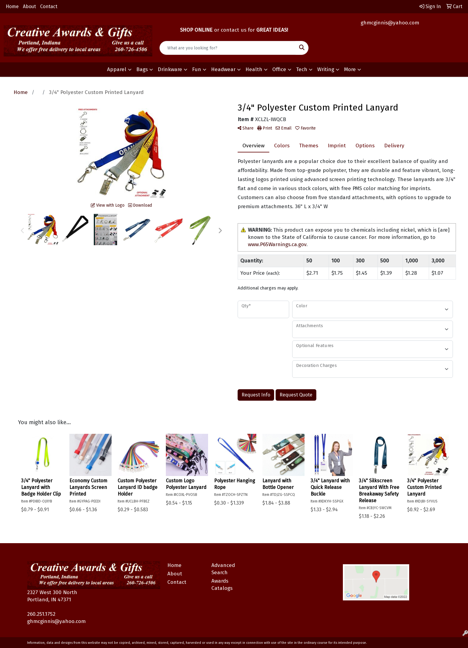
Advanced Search (223, 569)
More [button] (350, 69)
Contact (48, 6)
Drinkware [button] (170, 69)
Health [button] (253, 69)
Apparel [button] (116, 69)
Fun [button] (196, 69)
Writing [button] (325, 69)
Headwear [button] (223, 69)
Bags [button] (142, 69)
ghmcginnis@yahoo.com (390, 23)
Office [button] (279, 69)
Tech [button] (301, 69)
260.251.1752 (41, 614)
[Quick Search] (228, 48)
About (29, 6)
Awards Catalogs (221, 584)
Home (12, 6)
